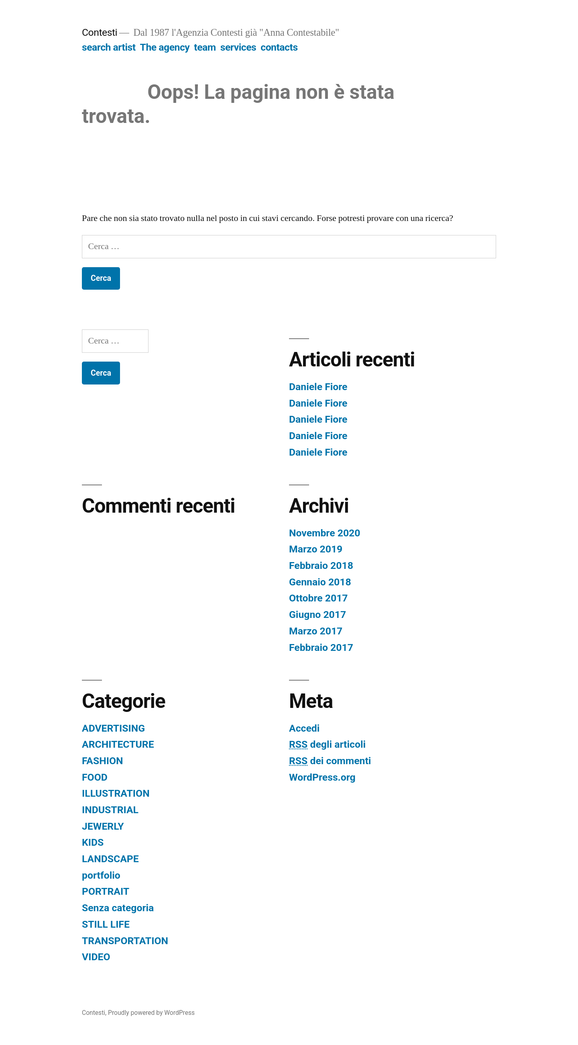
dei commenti (330, 761)
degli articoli (327, 744)
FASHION (102, 761)
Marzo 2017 (315, 631)
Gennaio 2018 (320, 582)
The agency (165, 47)
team (205, 47)
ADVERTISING (113, 728)
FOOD (95, 777)
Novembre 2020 (324, 533)
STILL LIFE (106, 924)
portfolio (101, 875)
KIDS (93, 842)
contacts (279, 47)
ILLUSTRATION (116, 793)
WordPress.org (322, 777)
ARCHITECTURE (118, 744)
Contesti (99, 32)
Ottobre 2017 (318, 598)
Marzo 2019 (315, 549)
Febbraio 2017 (321, 647)
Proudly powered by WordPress (151, 1012)
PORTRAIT (105, 891)
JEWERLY (103, 826)
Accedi (304, 728)
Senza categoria (118, 908)
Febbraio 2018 (321, 565)
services (238, 47)
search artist (109, 47)
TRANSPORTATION (125, 941)
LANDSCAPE (110, 859)
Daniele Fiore (318, 387)
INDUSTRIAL (110, 810)
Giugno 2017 (317, 614)
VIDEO (96, 957)
